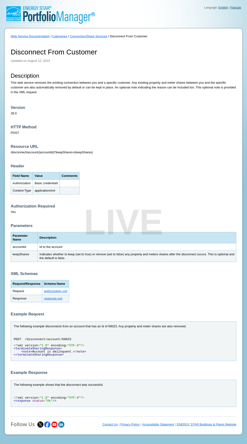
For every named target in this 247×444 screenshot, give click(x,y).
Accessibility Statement (158, 424)
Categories (59, 36)
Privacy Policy (130, 424)
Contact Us (110, 424)
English (223, 7)
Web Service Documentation (30, 36)
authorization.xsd (55, 291)
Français (235, 7)
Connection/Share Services (88, 36)
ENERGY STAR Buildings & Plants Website (206, 424)
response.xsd (53, 298)
